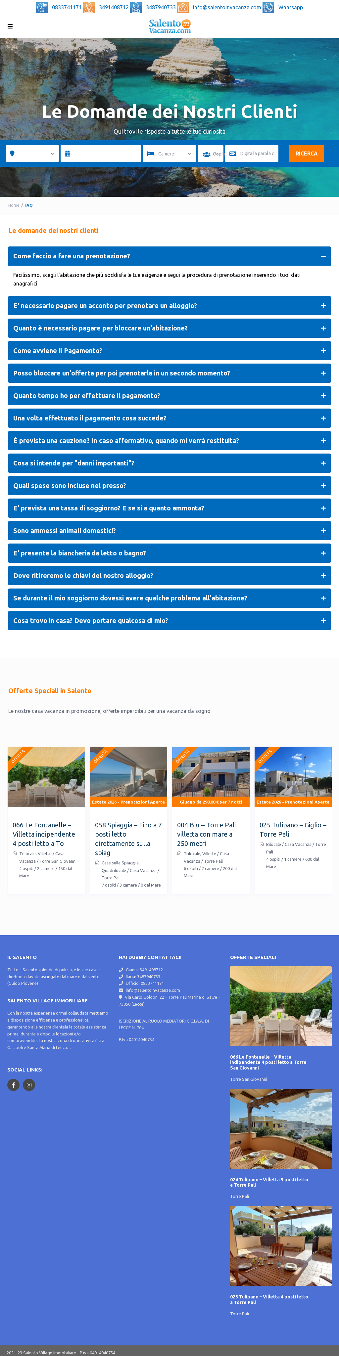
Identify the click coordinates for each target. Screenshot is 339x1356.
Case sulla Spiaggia (120, 862)
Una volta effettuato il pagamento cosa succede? (169, 418)
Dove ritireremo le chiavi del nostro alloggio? (169, 575)
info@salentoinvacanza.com (228, 7)
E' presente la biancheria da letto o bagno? (169, 553)
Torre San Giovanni (248, 1079)
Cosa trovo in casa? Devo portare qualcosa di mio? (169, 620)
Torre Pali (239, 1195)
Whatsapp (290, 7)
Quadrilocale (114, 870)
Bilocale (273, 844)
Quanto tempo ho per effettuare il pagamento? (169, 395)
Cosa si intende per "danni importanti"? (169, 463)
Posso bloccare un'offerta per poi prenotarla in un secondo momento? (169, 373)
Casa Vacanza (143, 870)
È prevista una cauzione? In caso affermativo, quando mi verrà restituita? (169, 440)
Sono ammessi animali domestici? (169, 530)
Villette (45, 853)
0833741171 (67, 7)
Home (14, 205)
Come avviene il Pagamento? (169, 350)
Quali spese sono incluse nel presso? (169, 485)
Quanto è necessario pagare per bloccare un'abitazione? (169, 328)
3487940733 (161, 7)
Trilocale (27, 853)
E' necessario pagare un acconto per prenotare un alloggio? (169, 305)
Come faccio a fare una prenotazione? (169, 256)
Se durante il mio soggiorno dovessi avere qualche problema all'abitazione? (169, 598)
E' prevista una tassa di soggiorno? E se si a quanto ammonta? (169, 508)
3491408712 (114, 7)
